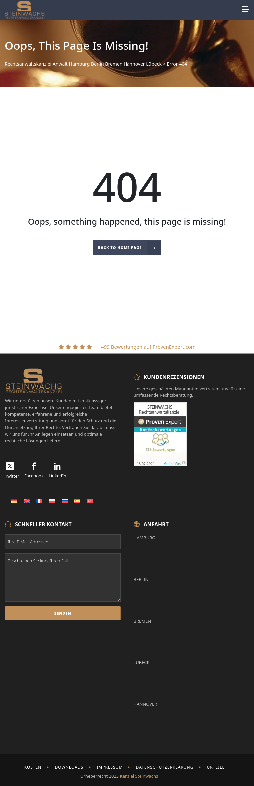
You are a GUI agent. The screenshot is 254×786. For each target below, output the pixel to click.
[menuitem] (14, 500)
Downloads (69, 767)
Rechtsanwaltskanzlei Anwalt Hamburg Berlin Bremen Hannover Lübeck (83, 64)
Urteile (216, 767)
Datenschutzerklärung (165, 767)
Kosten (33, 767)
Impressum (110, 767)
